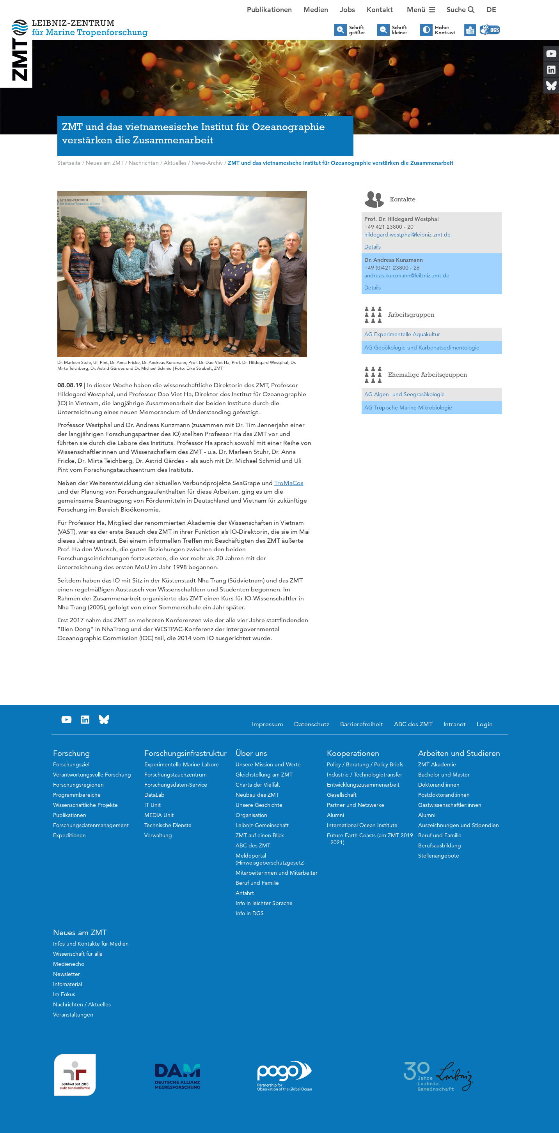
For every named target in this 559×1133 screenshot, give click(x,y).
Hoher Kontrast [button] (445, 30)
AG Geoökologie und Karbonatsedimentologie (421, 347)
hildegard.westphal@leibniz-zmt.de (407, 234)
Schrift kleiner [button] (399, 30)
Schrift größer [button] (357, 30)
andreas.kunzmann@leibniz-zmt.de (406, 275)
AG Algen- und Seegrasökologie (404, 394)
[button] (491, 10)
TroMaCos (288, 483)
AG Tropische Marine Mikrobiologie (408, 407)
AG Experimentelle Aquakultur (402, 334)
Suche (461, 9)
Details (372, 246)
